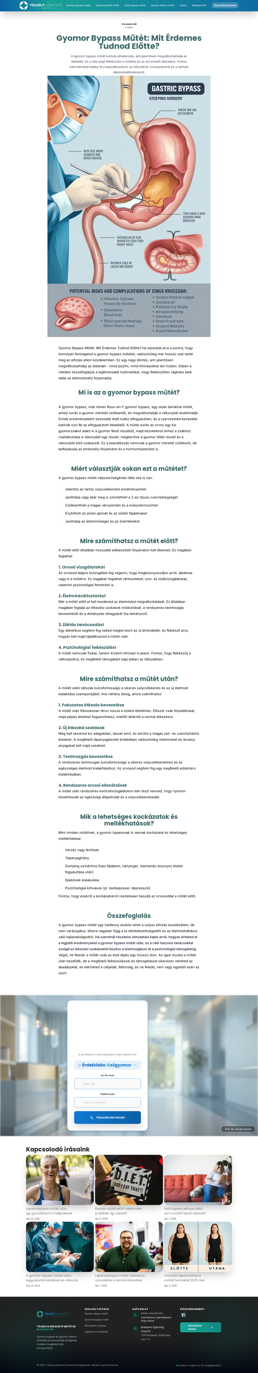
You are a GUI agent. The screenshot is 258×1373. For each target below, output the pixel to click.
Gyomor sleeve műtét (96, 1313)
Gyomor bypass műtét (97, 1319)
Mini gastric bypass (95, 1325)
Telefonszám (107, 1094)
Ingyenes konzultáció (96, 1331)
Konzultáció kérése (200, 1327)
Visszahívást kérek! (107, 1117)
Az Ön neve (107, 1075)
